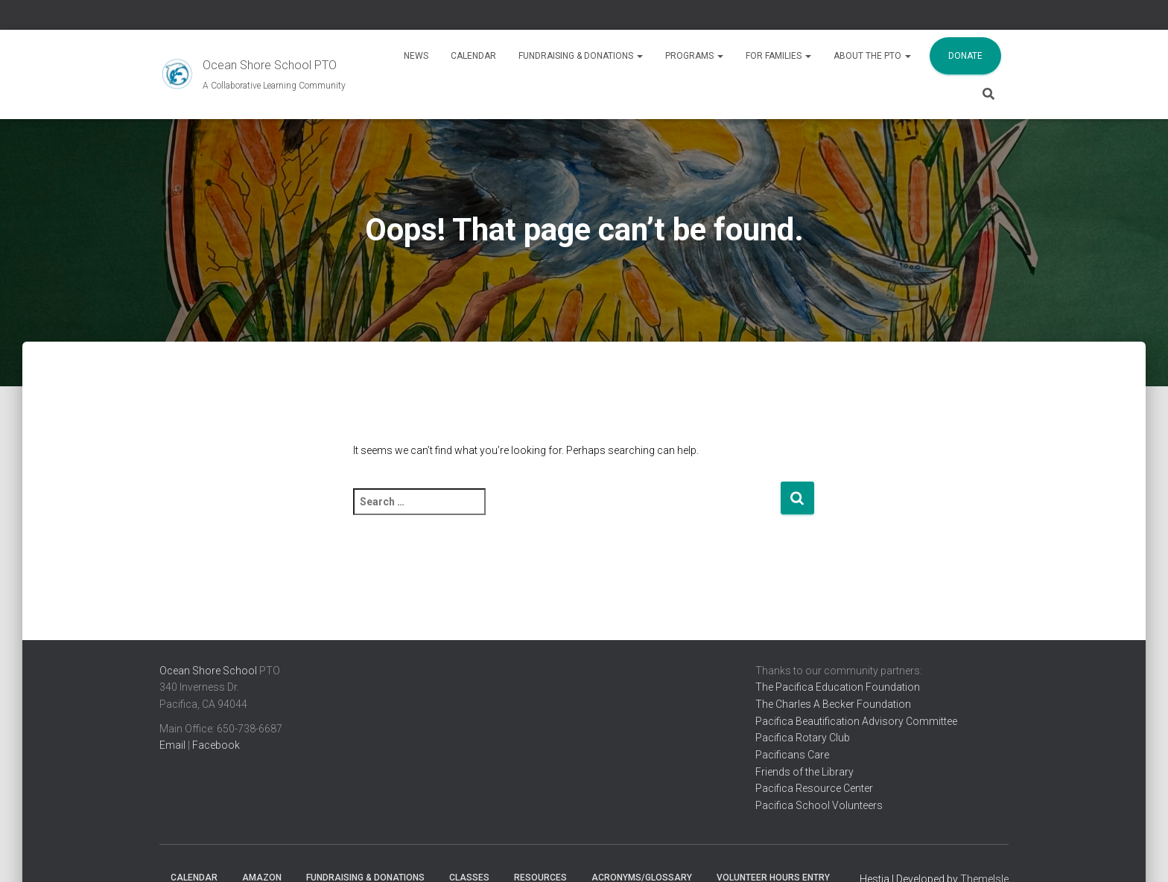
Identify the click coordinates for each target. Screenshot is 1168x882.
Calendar (473, 56)
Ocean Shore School (208, 671)
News (416, 56)
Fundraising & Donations (580, 56)
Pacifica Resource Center (814, 788)
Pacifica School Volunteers (819, 805)
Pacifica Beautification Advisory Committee (856, 721)
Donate (965, 56)
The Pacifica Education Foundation (837, 687)
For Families (778, 56)
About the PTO (872, 56)
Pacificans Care (792, 755)
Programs (694, 56)
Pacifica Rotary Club (802, 738)
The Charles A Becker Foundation (833, 704)
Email (172, 745)
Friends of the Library (804, 772)
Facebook (216, 745)
